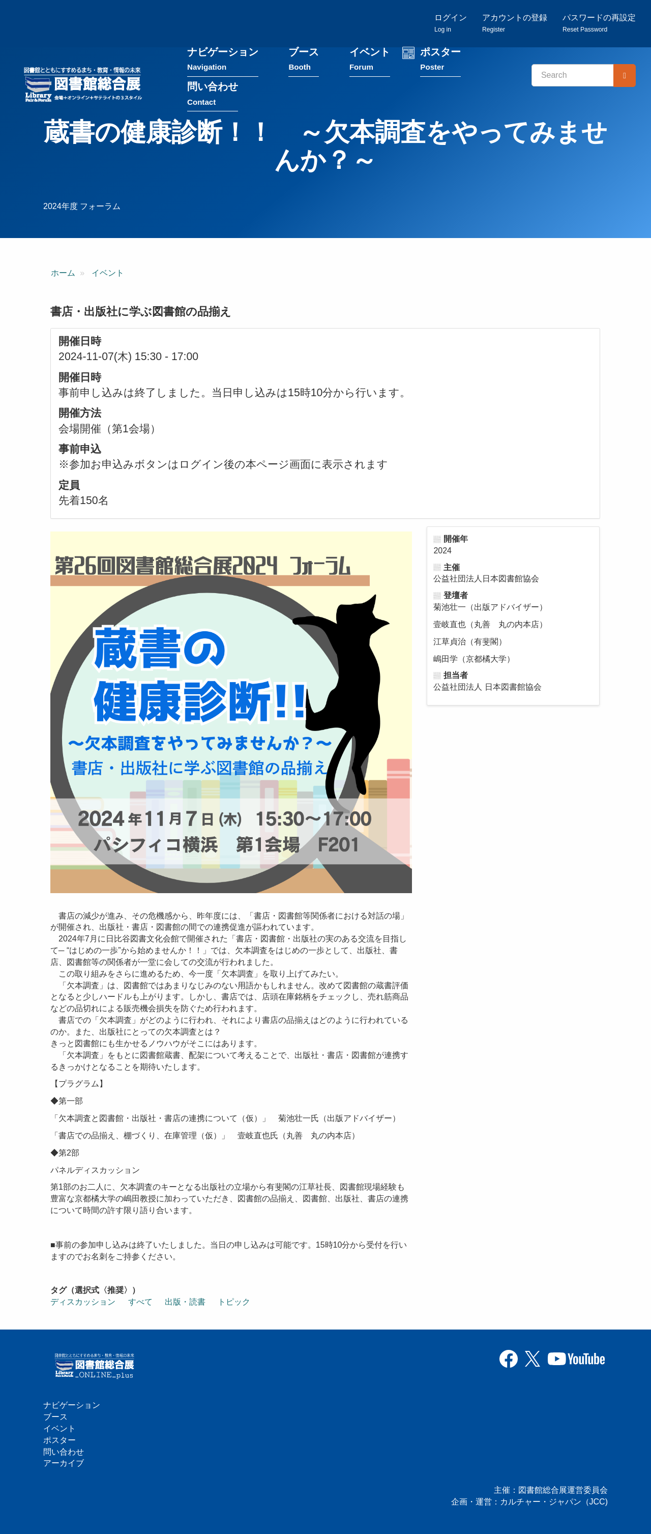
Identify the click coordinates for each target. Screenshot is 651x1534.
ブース (303, 60)
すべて (140, 1301)
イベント (369, 60)
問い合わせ (212, 95)
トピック (234, 1301)
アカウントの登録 (514, 23)
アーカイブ (63, 1463)
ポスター (440, 60)
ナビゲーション (222, 60)
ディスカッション (82, 1301)
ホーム (63, 273)
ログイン (450, 23)
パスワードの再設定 (599, 23)
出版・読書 (185, 1301)
